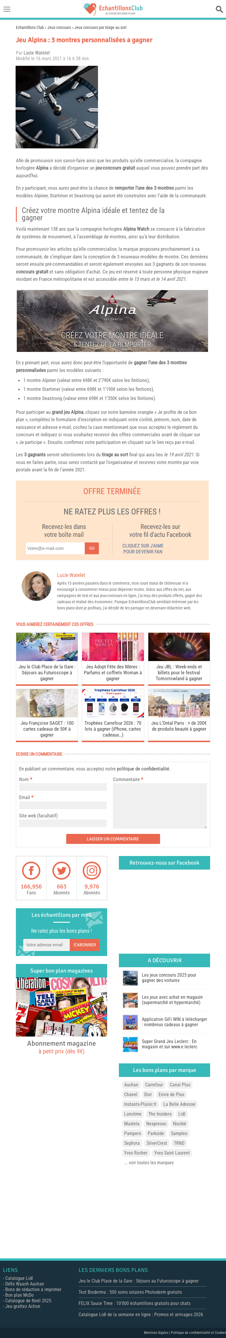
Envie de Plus (171, 1094)
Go (91, 548)
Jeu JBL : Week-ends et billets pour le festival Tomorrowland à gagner (179, 672)
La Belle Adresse (179, 1104)
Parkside (156, 1133)
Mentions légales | (157, 1333)
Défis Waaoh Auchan (24, 1284)
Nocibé (179, 1124)
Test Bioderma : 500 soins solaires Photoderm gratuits (130, 1292)
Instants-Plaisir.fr (140, 1104)
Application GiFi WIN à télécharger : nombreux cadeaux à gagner (174, 1021)
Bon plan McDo (19, 1295)
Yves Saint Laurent (172, 1153)
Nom (24, 779)
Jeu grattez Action (22, 1306)
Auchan (131, 1085)
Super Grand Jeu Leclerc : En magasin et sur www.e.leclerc (169, 1044)
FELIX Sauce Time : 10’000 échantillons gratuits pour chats (134, 1303)
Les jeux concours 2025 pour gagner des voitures (169, 977)
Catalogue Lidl (19, 1278)
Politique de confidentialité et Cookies (198, 1333)
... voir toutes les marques (149, 1162)
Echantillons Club (30, 27)
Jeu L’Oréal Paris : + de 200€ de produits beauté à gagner (179, 726)
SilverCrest (157, 1143)
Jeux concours (59, 27)
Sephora (132, 1143)
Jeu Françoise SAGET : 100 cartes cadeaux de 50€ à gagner (47, 729)
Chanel (130, 1094)
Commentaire (128, 779)
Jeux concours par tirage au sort (100, 27)
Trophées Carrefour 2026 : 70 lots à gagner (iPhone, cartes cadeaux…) (112, 729)
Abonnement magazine (61, 1047)
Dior (148, 1094)
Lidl (181, 1114)
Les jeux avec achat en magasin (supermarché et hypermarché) (172, 999)
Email (24, 797)
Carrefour (154, 1085)
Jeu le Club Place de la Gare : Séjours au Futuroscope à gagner (47, 672)
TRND (179, 1143)
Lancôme (133, 1114)
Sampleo (179, 1133)
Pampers (132, 1133)
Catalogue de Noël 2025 (28, 1300)
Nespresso (156, 1124)
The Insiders (160, 1114)
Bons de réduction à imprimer (33, 1289)
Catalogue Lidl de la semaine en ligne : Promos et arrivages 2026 (141, 1314)
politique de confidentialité (143, 769)
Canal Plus (180, 1085)
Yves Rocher (135, 1153)
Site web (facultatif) (38, 816)
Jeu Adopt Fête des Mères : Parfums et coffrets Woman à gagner (113, 672)
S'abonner (85, 944)
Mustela (131, 1124)
